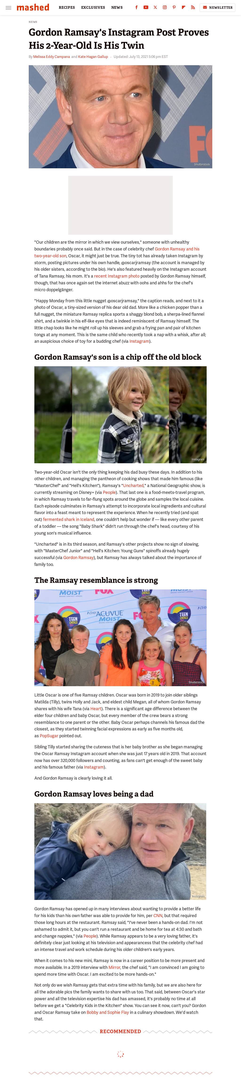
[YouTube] (146, 8)
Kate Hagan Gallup (93, 56)
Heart (95, 708)
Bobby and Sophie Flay (108, 1012)
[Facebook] (136, 8)
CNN (157, 915)
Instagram (139, 341)
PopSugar (49, 735)
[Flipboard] (183, 8)
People (109, 492)
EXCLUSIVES (93, 7)
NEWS (117, 7)
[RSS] (193, 8)
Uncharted (133, 485)
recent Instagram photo (117, 276)
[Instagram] (165, 8)
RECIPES (67, 7)
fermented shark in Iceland (68, 519)
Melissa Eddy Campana (51, 56)
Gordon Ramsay (78, 557)
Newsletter (217, 7)
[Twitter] (155, 8)
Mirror (114, 967)
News (33, 22)
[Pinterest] (174, 8)
